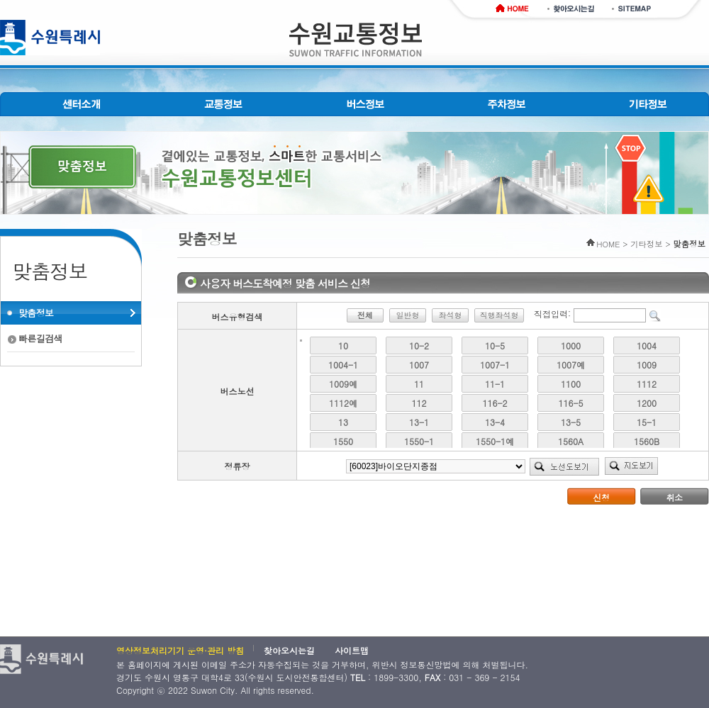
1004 (647, 345)
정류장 (237, 466)
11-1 (495, 384)
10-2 (419, 345)
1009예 (343, 384)
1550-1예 (495, 441)
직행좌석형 (498, 315)
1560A (571, 441)
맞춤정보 (35, 313)
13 (343, 422)
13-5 (571, 422)
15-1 (647, 422)
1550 (343, 441)
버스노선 (237, 391)
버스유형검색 (237, 316)
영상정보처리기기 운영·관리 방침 (180, 650)
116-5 (571, 403)
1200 (647, 403)
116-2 (495, 403)
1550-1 (419, 441)
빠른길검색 (40, 338)
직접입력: (552, 314)
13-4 (495, 422)
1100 (571, 384)
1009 (647, 365)
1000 (571, 345)
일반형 (407, 315)
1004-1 (343, 365)
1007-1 (495, 365)
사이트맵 (352, 650)
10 (343, 345)
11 (419, 384)
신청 (601, 497)
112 (419, 403)
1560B (646, 441)
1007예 (571, 365)
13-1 (419, 422)
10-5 (495, 345)
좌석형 (450, 315)
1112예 (343, 403)
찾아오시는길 (289, 650)
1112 (647, 384)
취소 (674, 497)
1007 (419, 365)
